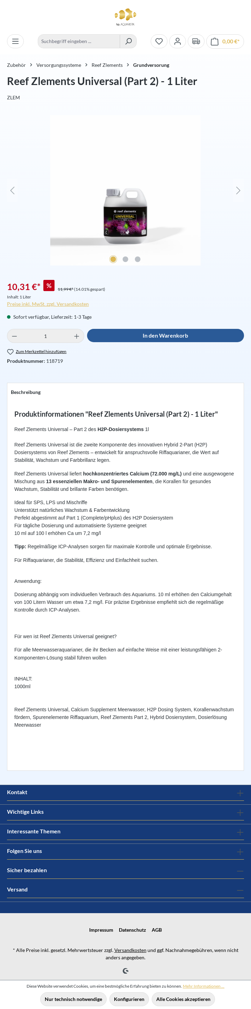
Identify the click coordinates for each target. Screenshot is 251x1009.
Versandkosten (130, 950)
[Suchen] (128, 41)
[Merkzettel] (159, 41)
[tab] (26, 392)
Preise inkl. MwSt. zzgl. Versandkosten (48, 304)
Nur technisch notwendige (73, 999)
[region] (125, 194)
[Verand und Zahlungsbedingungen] (196, 41)
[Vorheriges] (12, 190)
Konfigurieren (129, 999)
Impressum (101, 930)
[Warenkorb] (225, 41)
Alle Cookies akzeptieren (183, 999)
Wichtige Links (25, 811)
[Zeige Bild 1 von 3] (113, 259)
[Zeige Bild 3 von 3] (138, 259)
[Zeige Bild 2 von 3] (125, 259)
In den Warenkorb (165, 335)
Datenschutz (132, 930)
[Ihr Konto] (177, 41)
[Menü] (15, 41)
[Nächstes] (238, 190)
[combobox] (79, 41)
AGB (157, 930)
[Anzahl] (46, 336)
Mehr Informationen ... (203, 986)
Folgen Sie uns (24, 850)
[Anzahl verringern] (14, 336)
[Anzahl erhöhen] (77, 336)
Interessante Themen (33, 831)
